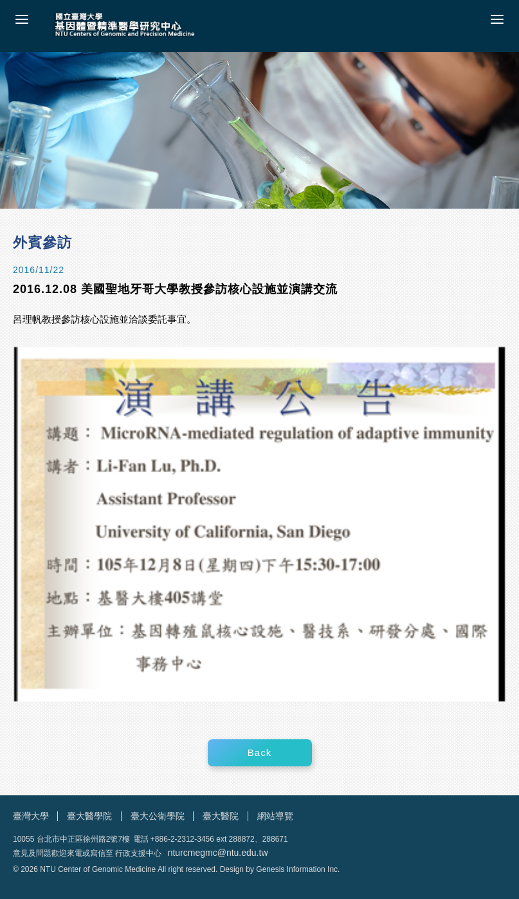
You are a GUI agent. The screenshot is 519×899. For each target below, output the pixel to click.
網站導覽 (275, 816)
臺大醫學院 (89, 816)
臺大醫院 (221, 816)
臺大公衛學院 (158, 816)
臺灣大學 (31, 816)
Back (259, 752)
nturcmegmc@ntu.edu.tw (218, 852)
